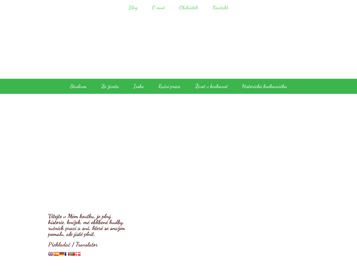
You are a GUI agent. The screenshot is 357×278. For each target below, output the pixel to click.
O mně (158, 7)
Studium (78, 86)
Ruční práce (169, 86)
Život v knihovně (211, 86)
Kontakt (220, 7)
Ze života (110, 86)
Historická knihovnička (264, 86)
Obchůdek (188, 7)
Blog (133, 7)
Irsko (138, 86)
